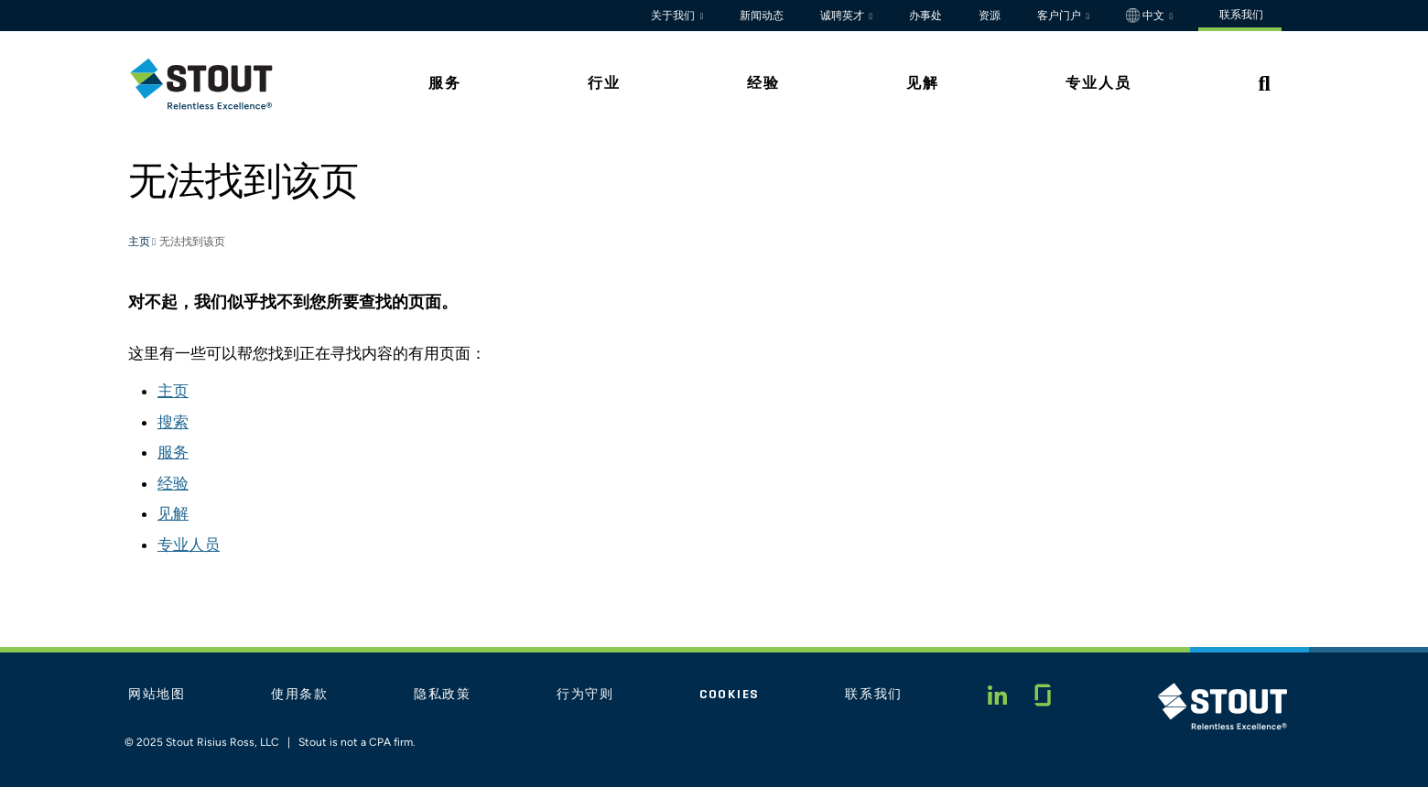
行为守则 (585, 694)
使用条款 (300, 694)
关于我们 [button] (674, 15)
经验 (173, 483)
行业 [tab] (604, 83)
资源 (990, 15)
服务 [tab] (444, 83)
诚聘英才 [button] (843, 15)
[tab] (215, 83)
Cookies (729, 694)
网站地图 (157, 694)
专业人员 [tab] (1098, 83)
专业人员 (188, 544)
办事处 (925, 15)
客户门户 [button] (1060, 15)
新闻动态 (762, 15)
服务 (173, 452)
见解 (173, 513)
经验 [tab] (763, 83)
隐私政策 (442, 694)
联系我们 (874, 694)
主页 (140, 242)
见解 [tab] (922, 83)
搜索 (173, 422)
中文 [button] (1146, 15)
